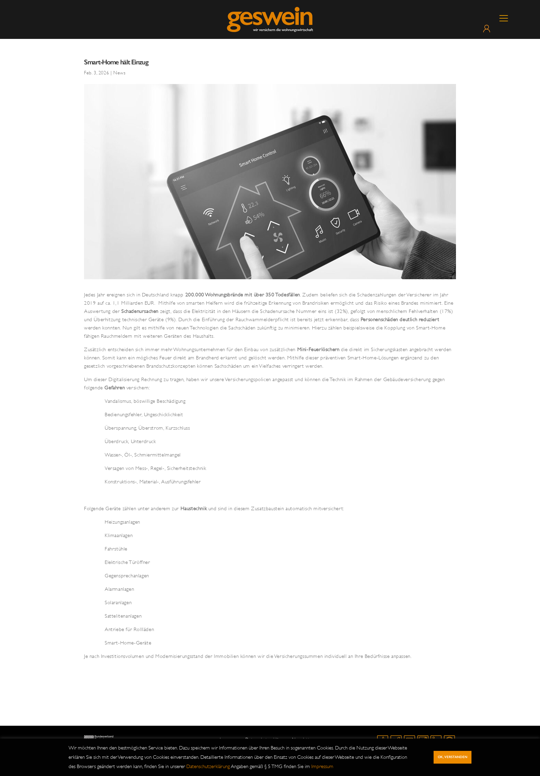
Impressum (322, 766)
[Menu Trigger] (503, 18)
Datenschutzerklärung (208, 766)
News (119, 72)
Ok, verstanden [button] (452, 757)
